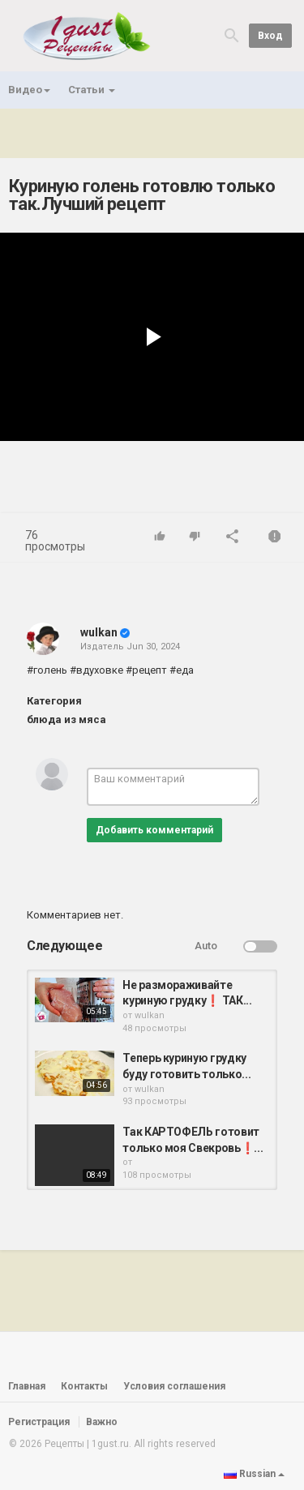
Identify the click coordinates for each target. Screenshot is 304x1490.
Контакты (84, 1386)
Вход (270, 35)
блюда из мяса (66, 719)
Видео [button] (29, 89)
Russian (254, 1473)
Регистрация (39, 1422)
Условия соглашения (174, 1386)
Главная (26, 1386)
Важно (102, 1422)
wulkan (99, 632)
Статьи (91, 89)
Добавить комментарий (154, 830)
